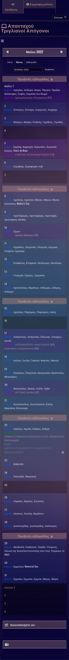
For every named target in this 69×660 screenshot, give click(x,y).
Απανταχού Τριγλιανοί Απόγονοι (25, 28)
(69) (35, 344)
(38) (26, 235)
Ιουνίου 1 (9, 587)
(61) (27, 392)
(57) (33, 97)
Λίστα (10, 62)
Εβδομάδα (31, 62)
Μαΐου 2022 (34, 51)
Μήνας (19, 62)
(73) (34, 154)
